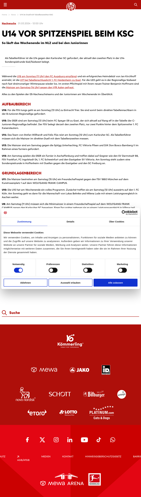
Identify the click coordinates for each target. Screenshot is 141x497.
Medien (45, 456)
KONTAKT (67, 456)
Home (4, 14)
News (13, 14)
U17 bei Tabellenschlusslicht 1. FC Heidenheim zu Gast (50, 80)
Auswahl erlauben (70, 282)
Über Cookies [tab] (116, 221)
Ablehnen (25, 282)
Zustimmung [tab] (24, 221)
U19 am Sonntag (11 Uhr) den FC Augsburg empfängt (47, 76)
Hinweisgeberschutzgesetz (103, 456)
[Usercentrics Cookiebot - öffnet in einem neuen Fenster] (123, 212)
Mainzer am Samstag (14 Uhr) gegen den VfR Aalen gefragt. (39, 87)
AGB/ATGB (23, 459)
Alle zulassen (115, 282)
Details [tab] (70, 221)
